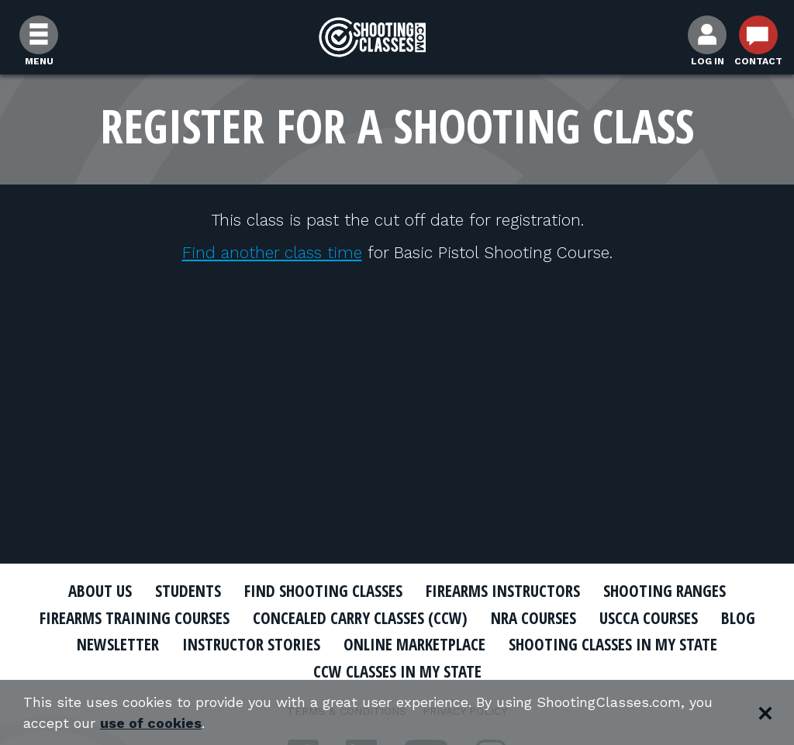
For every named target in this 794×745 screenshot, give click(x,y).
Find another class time (272, 252)
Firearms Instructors (503, 591)
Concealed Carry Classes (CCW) (360, 618)
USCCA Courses (648, 618)
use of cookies (151, 723)
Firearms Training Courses (135, 618)
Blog (738, 618)
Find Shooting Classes (323, 591)
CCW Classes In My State (397, 671)
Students (188, 591)
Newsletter (118, 644)
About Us (100, 591)
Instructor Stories (251, 644)
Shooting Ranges (664, 591)
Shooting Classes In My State (613, 644)
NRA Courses (533, 618)
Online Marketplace (414, 644)
